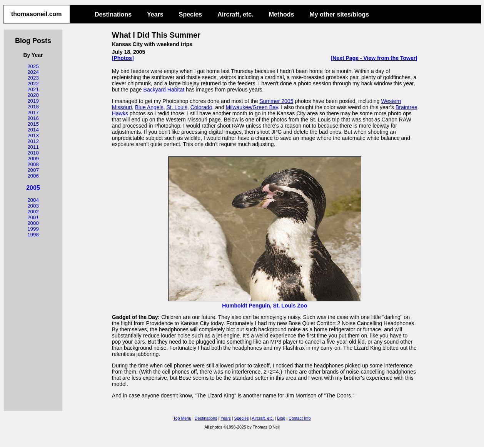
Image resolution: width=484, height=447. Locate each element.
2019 (33, 101)
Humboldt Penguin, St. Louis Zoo (264, 302)
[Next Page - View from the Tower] (374, 58)
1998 (33, 235)
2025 (33, 66)
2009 (33, 158)
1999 (33, 229)
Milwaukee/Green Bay (252, 107)
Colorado (201, 107)
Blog (281, 418)
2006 (33, 176)
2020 (33, 95)
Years (155, 14)
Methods (281, 14)
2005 (33, 187)
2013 (33, 135)
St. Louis (176, 107)
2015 (33, 124)
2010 (33, 153)
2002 (33, 211)
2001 (33, 217)
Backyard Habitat (164, 89)
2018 (33, 107)
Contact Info (299, 418)
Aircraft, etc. (235, 14)
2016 (33, 118)
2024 (33, 72)
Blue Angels (149, 107)
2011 (33, 147)
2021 (33, 89)
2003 (33, 206)
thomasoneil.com (36, 14)
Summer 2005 (276, 101)
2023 (33, 78)
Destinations (113, 14)
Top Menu (182, 418)
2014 (33, 130)
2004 (33, 200)
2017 (33, 112)
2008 (33, 164)
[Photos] (123, 58)
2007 (33, 170)
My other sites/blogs (339, 14)
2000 (33, 223)
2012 (33, 141)
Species (190, 14)
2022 (33, 83)
